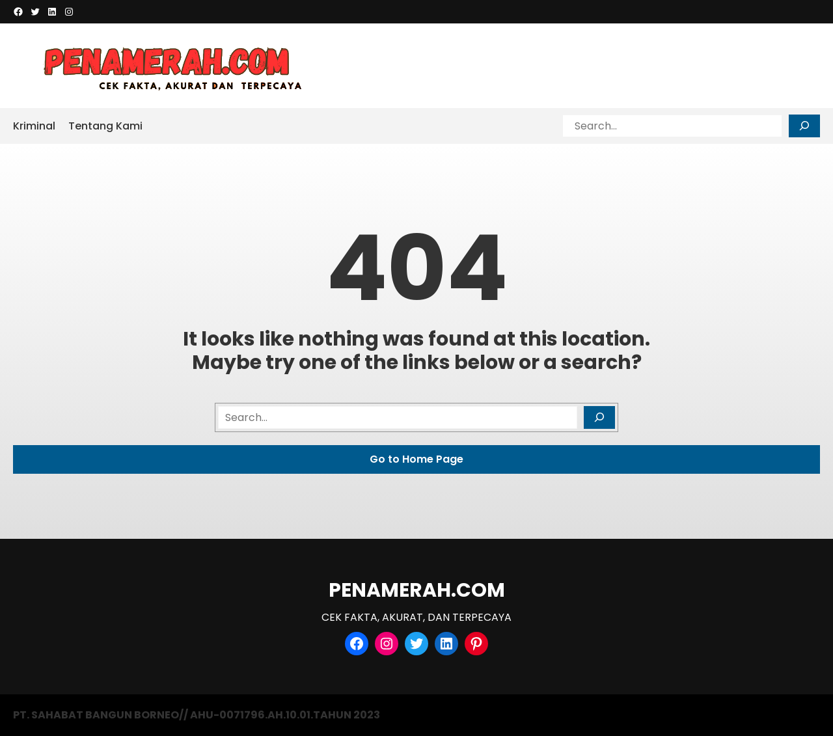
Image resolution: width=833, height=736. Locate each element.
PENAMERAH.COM (417, 590)
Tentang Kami (105, 125)
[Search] (804, 126)
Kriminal (34, 125)
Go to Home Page (416, 459)
